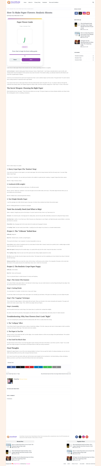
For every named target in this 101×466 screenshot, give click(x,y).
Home (8, 8)
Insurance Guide (84, 59)
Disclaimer (82, 463)
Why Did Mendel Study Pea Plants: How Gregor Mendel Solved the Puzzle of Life (87, 26)
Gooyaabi (28, 463)
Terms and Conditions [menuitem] (53, 2)
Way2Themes (17, 463)
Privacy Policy (75, 463)
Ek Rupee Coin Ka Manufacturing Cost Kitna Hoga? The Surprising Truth (87, 43)
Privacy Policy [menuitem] (37, 2)
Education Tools (13, 8)
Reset (15, 59)
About (68, 463)
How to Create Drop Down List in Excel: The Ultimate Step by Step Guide (87, 34)
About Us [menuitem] (30, 2)
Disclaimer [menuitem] (45, 2)
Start (31, 59)
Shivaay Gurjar (11, 15)
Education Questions (84, 55)
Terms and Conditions (90, 463)
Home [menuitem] (25, 2)
